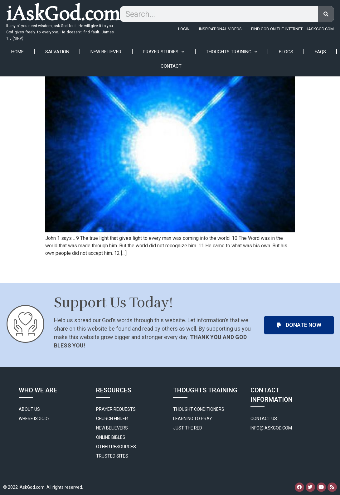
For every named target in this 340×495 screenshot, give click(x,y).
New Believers (112, 427)
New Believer (105, 52)
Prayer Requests (116, 409)
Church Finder (112, 418)
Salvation (57, 52)
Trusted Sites (112, 456)
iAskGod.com (63, 15)
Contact (171, 66)
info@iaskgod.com (271, 427)
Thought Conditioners (198, 409)
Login (184, 29)
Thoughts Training (231, 52)
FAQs (320, 52)
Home (17, 52)
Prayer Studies (163, 52)
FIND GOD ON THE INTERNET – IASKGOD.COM (292, 29)
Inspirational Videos (220, 29)
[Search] (326, 14)
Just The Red (187, 427)
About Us (29, 409)
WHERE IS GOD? (34, 418)
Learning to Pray (192, 418)
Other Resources (116, 446)
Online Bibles (110, 437)
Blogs (286, 52)
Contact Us (263, 418)
